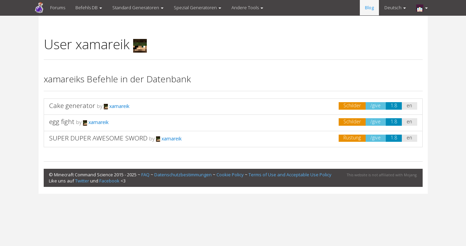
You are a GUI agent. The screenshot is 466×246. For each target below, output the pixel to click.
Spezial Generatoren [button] (197, 7)
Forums (57, 7)
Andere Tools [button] (247, 7)
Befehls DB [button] (88, 7)
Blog (369, 7)
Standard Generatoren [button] (138, 7)
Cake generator (73, 105)
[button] (422, 8)
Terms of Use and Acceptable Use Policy (290, 175)
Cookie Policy (230, 175)
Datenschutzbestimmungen (183, 175)
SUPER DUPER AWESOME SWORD (98, 138)
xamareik (116, 106)
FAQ (145, 175)
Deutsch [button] (395, 7)
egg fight (61, 121)
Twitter (82, 181)
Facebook (109, 181)
